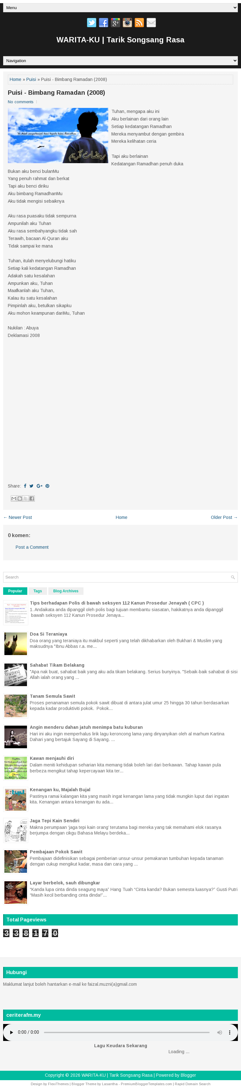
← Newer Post (17, 517)
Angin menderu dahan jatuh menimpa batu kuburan (86, 727)
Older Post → (224, 517)
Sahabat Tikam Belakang (57, 665)
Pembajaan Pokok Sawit (56, 851)
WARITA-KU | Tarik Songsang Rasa (120, 39)
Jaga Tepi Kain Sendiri (54, 820)
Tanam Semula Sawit (52, 696)
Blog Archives (65, 591)
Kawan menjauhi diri (52, 758)
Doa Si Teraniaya (48, 634)
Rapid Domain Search (193, 1084)
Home (15, 79)
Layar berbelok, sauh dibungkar (65, 882)
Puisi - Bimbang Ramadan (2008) (56, 92)
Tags (38, 591)
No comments (21, 101)
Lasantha (110, 1084)
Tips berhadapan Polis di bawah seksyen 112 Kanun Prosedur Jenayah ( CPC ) (117, 602)
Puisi (31, 79)
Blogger (188, 1075)
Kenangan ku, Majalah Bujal (60, 789)
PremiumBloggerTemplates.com (146, 1084)
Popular (15, 591)
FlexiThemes (58, 1084)
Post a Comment (32, 547)
